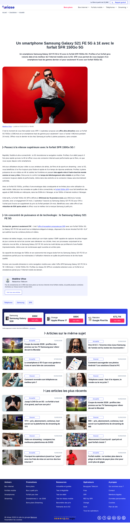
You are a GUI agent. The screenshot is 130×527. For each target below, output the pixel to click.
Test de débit (61, 494)
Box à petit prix (32, 490)
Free (85, 490)
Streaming (8, 499)
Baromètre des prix (63, 503)
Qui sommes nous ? (116, 486)
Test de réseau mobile (64, 499)
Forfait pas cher (32, 494)
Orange (86, 503)
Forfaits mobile (10, 490)
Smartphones (9, 494)
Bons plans (30, 486)
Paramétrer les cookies (13, 520)
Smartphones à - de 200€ (36, 499)
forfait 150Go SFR (62, 189)
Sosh (85, 507)
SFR (30, 302)
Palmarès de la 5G (63, 507)
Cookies (112, 503)
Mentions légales (115, 494)
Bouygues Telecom (90, 486)
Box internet (9, 486)
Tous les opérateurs (90, 511)
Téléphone (8, 302)
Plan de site (113, 507)
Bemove (34, 517)
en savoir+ (33, 328)
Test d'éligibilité (62, 490)
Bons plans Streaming (34, 503)
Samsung (20, 302)
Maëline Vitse (7, 126)
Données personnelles (117, 499)
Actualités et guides (63, 486)
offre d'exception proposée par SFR (51, 226)
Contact (112, 490)
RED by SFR (88, 499)
